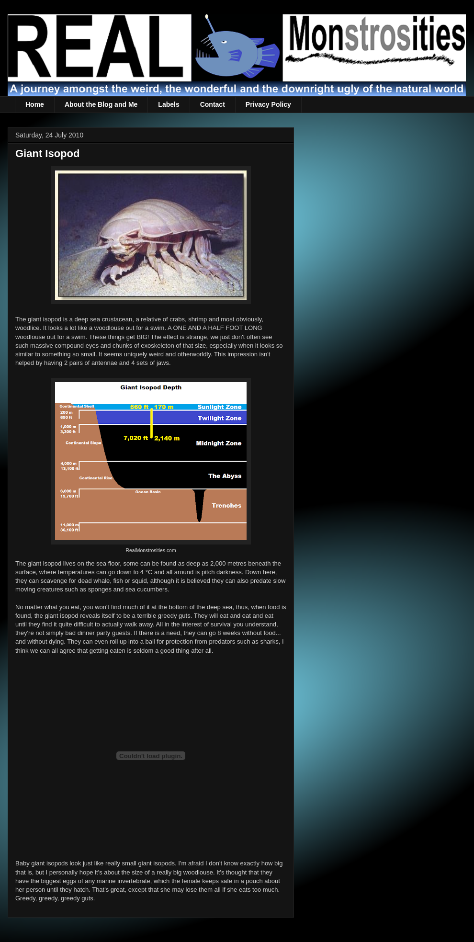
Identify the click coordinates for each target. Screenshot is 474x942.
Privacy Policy (268, 104)
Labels (168, 104)
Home (34, 104)
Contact (212, 104)
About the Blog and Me (101, 104)
